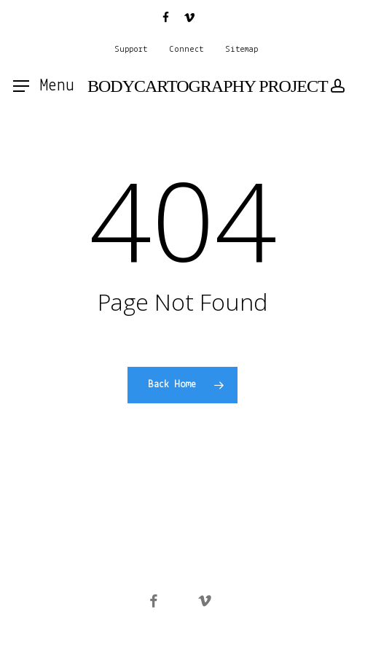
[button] (43, 86)
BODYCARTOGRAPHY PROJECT (207, 86)
